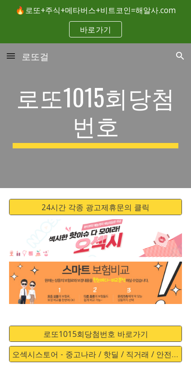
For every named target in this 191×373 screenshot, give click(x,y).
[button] (11, 55)
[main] (95, 115)
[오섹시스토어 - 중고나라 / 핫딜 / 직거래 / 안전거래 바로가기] (95, 354)
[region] (95, 21)
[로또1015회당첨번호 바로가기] (95, 333)
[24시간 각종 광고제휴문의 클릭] (95, 207)
